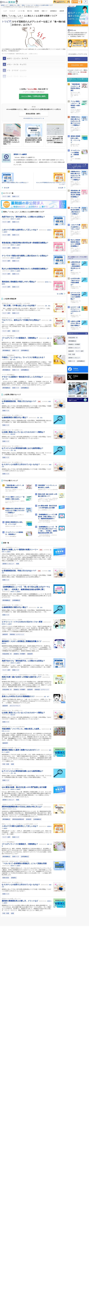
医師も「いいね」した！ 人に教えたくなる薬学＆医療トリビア (37, 5)
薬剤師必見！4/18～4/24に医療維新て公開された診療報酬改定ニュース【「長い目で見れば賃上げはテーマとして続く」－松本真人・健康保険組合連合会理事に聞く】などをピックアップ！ (26, 595)
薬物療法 (13, 877)
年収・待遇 (6, 764)
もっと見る (61, 293)
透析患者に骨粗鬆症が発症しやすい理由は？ (19, 282)
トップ (5, 11)
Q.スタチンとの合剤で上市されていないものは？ (21, 464)
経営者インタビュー (74, 347)
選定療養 (37, 11)
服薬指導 (62, 11)
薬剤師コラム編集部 (15, 219)
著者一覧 (29, 11)
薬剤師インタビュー (8, 563)
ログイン (85, 2)
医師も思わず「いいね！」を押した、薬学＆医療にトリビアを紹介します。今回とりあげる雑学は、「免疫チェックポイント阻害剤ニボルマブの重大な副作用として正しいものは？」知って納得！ (26, 832)
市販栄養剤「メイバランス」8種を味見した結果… (21, 729)
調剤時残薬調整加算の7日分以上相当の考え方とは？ (22, 807)
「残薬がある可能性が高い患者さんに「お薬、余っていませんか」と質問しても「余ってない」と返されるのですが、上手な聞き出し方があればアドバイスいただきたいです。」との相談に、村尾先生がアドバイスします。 (26, 701)
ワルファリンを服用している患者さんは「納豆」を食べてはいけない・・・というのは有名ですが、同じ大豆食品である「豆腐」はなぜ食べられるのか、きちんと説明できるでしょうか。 (26, 326)
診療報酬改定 (53, 11)
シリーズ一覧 (21, 11)
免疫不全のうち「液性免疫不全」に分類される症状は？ (23, 217)
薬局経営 (28, 819)
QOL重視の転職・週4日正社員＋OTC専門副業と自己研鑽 (24, 787)
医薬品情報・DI (7, 654)
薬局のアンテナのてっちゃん (9, 809)
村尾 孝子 (46, 696)
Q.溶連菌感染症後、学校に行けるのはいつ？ (19, 401)
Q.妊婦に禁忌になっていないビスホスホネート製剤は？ (23, 432)
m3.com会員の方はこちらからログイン (33, 118)
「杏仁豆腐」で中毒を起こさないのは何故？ (19, 305)
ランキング (12, 11)
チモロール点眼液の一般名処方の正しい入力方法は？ (23, 377)
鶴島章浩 (4, 643)
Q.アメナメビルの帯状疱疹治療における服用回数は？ (22, 448)
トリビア (6, 21)
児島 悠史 (47, 305)
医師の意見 (6, 877)
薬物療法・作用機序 (19, 654)
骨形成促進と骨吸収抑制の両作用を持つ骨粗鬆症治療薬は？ (25, 243)
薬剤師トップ (4, 5)
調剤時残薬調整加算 (18, 819)
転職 (17, 563)
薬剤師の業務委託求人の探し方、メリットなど (20, 901)
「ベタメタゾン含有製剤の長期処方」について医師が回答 (24, 863)
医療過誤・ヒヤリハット (17, 634)
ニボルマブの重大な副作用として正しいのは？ (20, 230)
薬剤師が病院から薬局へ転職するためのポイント (21, 750)
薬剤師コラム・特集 (15, 5)
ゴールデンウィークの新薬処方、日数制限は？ (20, 338)
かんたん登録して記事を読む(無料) (34, 96)
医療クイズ (44, 11)
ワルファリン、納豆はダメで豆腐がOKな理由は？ (21, 320)
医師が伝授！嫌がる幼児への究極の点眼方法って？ (22, 677)
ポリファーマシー (15, 705)
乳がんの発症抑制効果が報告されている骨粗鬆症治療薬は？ (25, 269)
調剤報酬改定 (6, 350)
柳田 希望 (12, 359)
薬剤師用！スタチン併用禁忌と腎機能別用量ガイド (22, 641)
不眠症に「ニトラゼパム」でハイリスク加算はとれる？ (23, 357)
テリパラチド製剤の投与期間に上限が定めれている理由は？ (25, 256)
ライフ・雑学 (6, 196)
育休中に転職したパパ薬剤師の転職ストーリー (20, 550)
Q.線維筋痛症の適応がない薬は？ (15, 417)
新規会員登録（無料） (33, 113)
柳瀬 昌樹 (13, 434)
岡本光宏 (4, 679)
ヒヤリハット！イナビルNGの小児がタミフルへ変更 (22, 622)
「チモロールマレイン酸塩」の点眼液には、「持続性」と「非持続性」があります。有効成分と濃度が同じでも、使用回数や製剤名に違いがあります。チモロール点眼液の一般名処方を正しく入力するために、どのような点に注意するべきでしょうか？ (26, 383)
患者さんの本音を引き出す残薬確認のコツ (18, 696)
